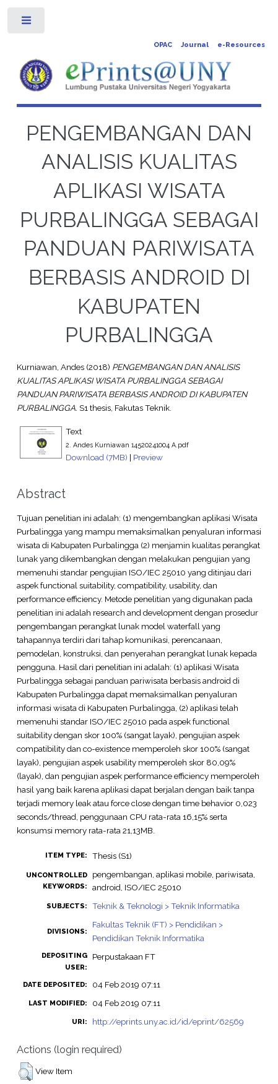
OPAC (163, 45)
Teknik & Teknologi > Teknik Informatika (166, 906)
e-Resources (241, 45)
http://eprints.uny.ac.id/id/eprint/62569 (168, 1021)
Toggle (27, 23)
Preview (148, 457)
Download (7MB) (97, 457)
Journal (195, 45)
